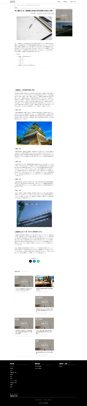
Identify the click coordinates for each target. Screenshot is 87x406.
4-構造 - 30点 (21, 62)
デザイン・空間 (13, 380)
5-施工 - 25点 (21, 63)
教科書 (59, 1)
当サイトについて (39, 399)
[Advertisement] (34, 77)
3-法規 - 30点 (21, 60)
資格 (11, 378)
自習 (11, 376)
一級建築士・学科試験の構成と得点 (24, 56)
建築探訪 (65, 1)
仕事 (11, 370)
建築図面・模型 (13, 372)
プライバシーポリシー (48, 399)
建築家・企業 (73, 1)
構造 (11, 386)
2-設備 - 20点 (21, 59)
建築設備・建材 (13, 382)
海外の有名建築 (38, 368)
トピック (12, 366)
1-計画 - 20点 (21, 57)
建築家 (11, 374)
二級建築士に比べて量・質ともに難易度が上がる (26, 65)
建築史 (11, 384)
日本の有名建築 (38, 366)
